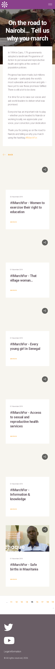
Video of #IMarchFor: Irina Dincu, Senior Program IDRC (27, 177)
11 (11, 602)
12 (16, 602)
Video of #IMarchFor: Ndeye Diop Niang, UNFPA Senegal (27, 318)
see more (13, 222)
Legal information (12, 651)
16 (37, 602)
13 (22, 602)
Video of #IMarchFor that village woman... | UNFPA (27, 250)
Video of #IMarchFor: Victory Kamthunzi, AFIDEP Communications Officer (27, 387)
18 (47, 602)
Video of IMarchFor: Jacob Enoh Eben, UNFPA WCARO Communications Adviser (27, 464)
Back (8, 155)
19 (53, 602)
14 (27, 602)
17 (42, 602)
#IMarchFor (31, 137)
